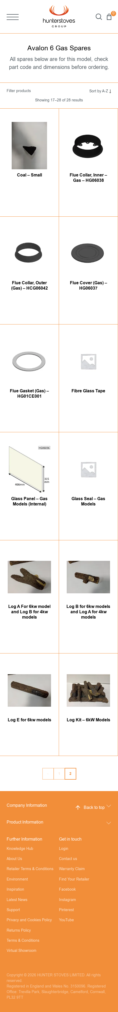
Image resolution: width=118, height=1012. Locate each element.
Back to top (90, 807)
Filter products (19, 91)
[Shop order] (95, 91)
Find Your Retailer (74, 879)
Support (13, 910)
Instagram (67, 900)
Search (99, 17)
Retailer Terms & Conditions (30, 869)
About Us (14, 859)
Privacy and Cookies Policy (29, 920)
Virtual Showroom (21, 951)
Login (63, 849)
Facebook (67, 889)
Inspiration (15, 889)
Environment (17, 879)
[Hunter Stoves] (59, 16)
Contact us (68, 859)
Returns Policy (19, 930)
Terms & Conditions (23, 941)
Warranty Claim (72, 869)
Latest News (17, 900)
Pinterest (66, 910)
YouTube (66, 920)
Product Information (25, 822)
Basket (109, 17)
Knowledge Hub (20, 849)
